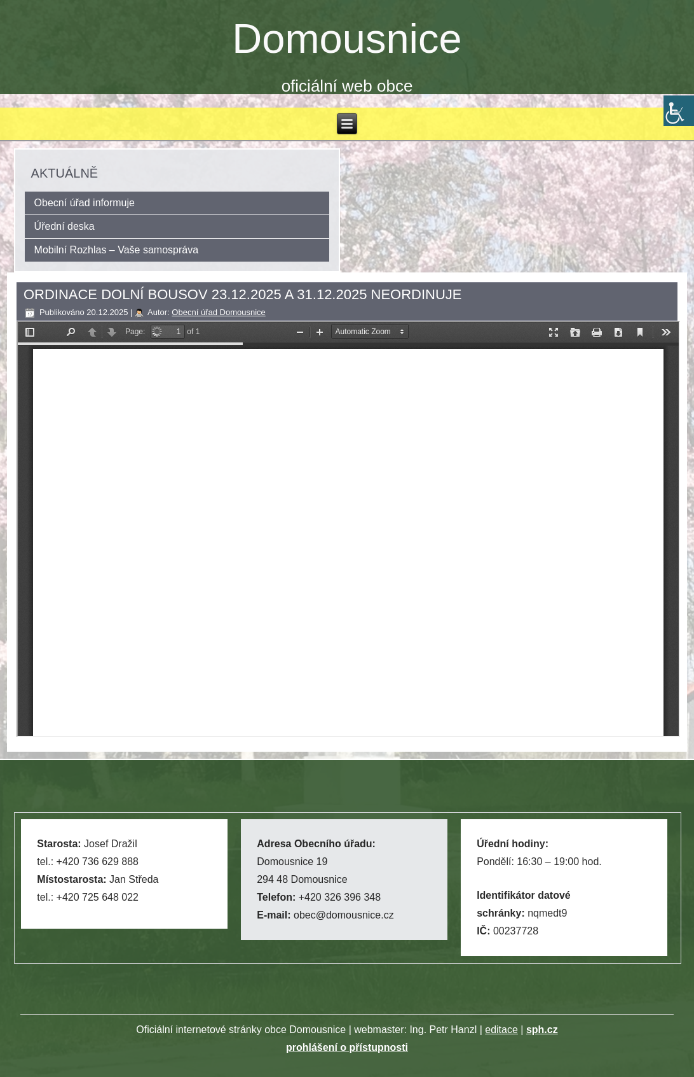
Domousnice (346, 38)
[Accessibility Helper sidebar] (678, 110)
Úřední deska (64, 226)
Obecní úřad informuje (84, 202)
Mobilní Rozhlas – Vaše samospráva (116, 249)
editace (501, 1029)
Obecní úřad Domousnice (218, 312)
